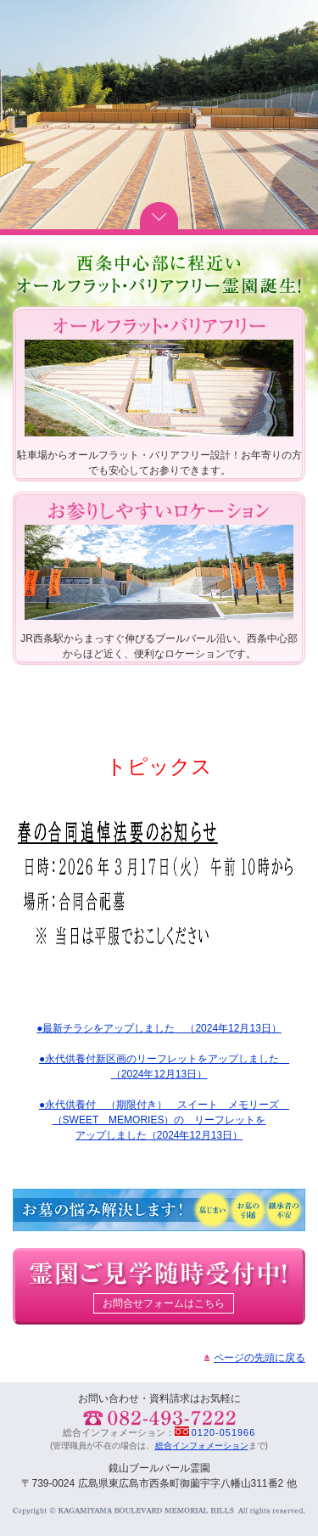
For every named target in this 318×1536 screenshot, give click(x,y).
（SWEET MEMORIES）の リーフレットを (159, 1120)
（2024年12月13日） (159, 1074)
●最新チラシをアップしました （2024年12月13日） (159, 1028)
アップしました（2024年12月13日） (159, 1135)
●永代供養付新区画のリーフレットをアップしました (164, 1059)
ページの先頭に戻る (259, 1358)
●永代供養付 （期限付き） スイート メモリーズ (164, 1105)
